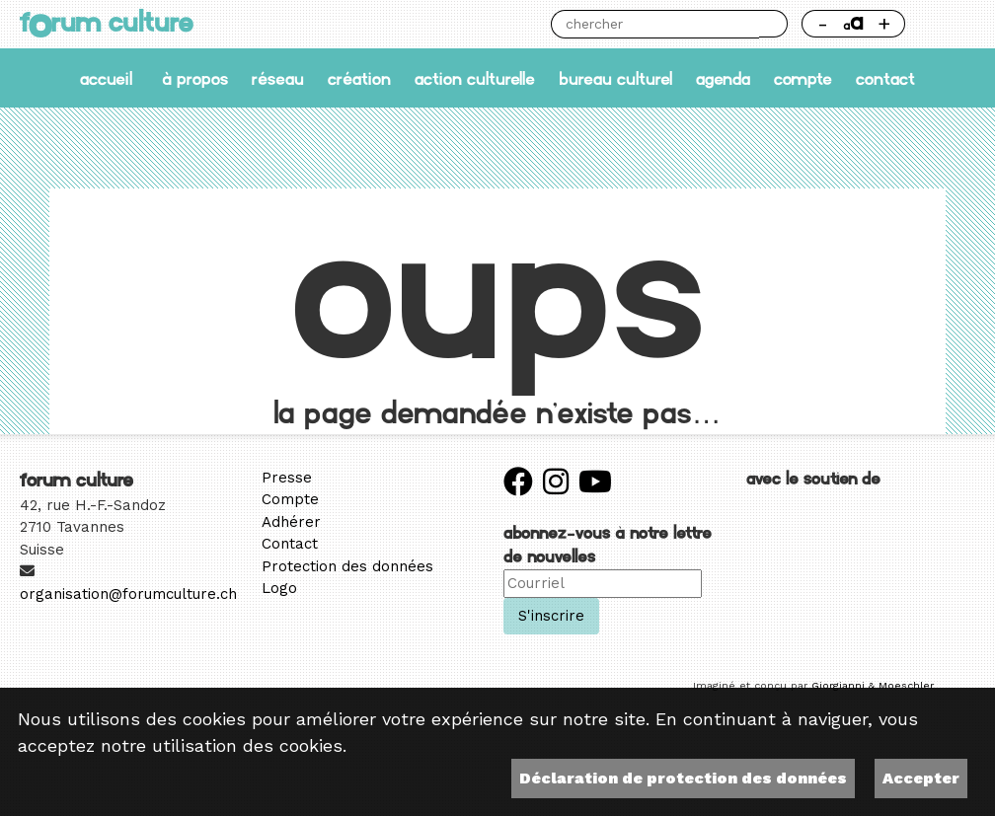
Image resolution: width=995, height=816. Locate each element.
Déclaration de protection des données (683, 778)
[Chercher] (655, 24)
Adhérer (291, 522)
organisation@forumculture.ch (128, 594)
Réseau (278, 79)
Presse (287, 477)
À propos (195, 79)
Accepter (920, 778)
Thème (947, 23)
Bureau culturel (615, 79)
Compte (803, 79)
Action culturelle (475, 79)
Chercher (773, 23)
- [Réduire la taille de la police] (822, 23)
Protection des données (347, 566)
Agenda (723, 79)
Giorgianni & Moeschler (872, 685)
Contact (885, 79)
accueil (106, 79)
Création (359, 79)
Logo (279, 588)
